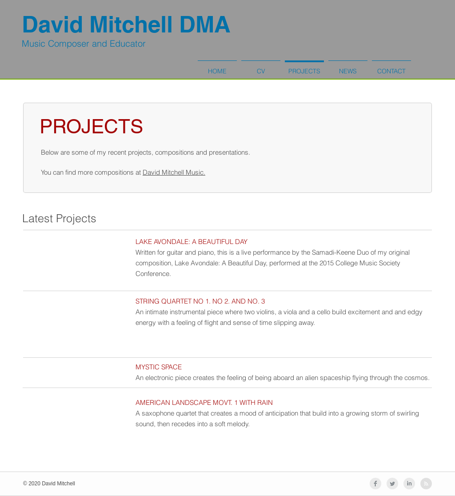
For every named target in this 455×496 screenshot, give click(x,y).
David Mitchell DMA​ (126, 24)
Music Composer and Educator (84, 43)
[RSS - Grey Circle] (426, 483)
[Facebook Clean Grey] (375, 483)
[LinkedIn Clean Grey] (409, 483)
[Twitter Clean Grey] (392, 483)
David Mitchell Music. (174, 172)
